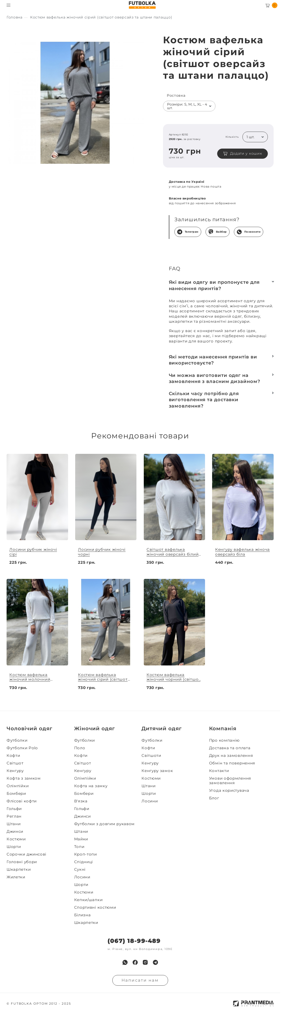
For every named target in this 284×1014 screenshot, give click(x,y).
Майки (81, 839)
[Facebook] (135, 962)
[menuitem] (39, 740)
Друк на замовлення (231, 755)
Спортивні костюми (95, 907)
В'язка (81, 801)
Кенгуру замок (157, 770)
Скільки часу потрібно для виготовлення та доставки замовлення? (204, 400)
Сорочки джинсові (26, 854)
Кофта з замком (24, 778)
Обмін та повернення (232, 763)
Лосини (82, 877)
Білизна (82, 915)
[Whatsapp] (125, 962)
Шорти (14, 846)
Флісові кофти (22, 801)
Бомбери (16, 793)
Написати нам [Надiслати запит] (140, 980)
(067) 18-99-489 (134, 941)
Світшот (15, 763)
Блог (214, 798)
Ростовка (176, 95)
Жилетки (16, 877)
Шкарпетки (19, 869)
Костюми (16, 839)
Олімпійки (18, 786)
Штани (14, 824)
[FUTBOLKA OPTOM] (142, 5)
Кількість (232, 136)
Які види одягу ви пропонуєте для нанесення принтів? (214, 285)
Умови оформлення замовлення (230, 780)
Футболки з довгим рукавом (104, 824)
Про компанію (224, 740)
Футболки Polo (22, 748)
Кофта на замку (91, 786)
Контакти (219, 770)
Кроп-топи (85, 854)
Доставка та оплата (230, 748)
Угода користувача (229, 790)
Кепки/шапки (88, 900)
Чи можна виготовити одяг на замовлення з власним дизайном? (214, 378)
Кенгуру (15, 770)
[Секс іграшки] (15, 17)
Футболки (17, 740)
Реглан (14, 816)
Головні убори (22, 862)
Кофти (13, 755)
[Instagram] (145, 962)
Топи (79, 846)
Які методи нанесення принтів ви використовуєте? (213, 360)
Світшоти (151, 755)
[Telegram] (155, 962)
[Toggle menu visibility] (8, 5)
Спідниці (83, 862)
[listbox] (189, 106)
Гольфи (14, 808)
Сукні (80, 869)
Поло (79, 748)
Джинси (15, 831)
